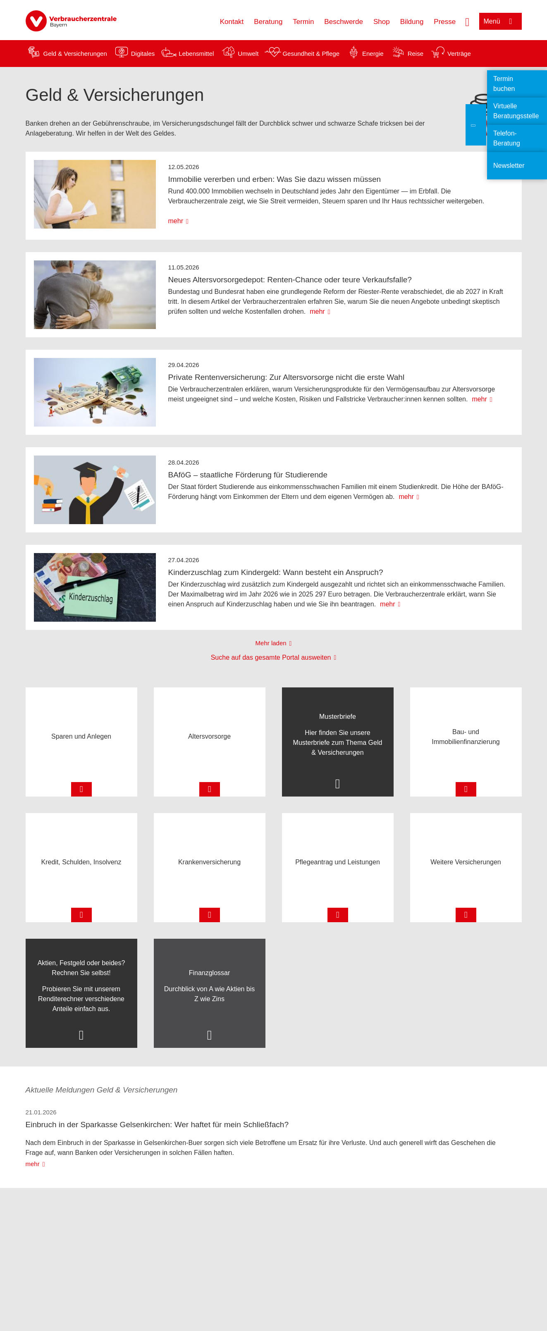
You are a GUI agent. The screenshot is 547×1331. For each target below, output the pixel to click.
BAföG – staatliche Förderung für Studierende (248, 474)
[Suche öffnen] (467, 21)
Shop (381, 22)
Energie (373, 53)
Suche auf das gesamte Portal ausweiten (271, 657)
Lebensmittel (196, 53)
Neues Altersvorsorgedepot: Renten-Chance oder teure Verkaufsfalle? (290, 279)
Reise (415, 53)
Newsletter (509, 165)
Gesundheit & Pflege (310, 53)
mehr (175, 220)
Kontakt (232, 22)
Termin (303, 22)
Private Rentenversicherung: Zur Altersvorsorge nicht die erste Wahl (286, 377)
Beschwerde (343, 22)
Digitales (143, 53)
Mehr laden (271, 642)
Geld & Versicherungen (75, 53)
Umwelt (248, 53)
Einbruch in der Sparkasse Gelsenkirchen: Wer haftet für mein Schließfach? (157, 1124)
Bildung (412, 22)
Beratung (268, 22)
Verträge (459, 53)
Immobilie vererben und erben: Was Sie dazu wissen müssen (274, 179)
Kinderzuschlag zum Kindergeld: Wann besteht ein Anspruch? (275, 572)
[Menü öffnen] (500, 21)
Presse (445, 22)
